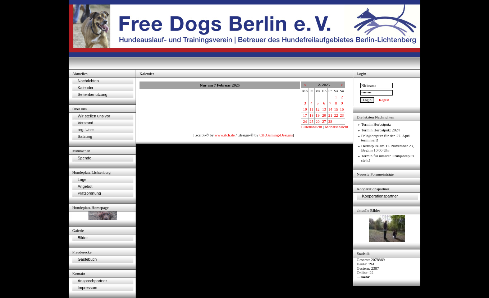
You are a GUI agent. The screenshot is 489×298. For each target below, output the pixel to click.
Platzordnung (89, 193)
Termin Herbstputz (376, 124)
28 (330, 121)
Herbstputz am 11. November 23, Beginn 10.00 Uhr (387, 148)
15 (336, 109)
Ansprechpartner (92, 281)
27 (324, 121)
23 (342, 115)
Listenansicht (311, 127)
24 (305, 121)
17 (305, 115)
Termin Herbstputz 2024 (380, 130)
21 (330, 115)
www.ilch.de (225, 135)
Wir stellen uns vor (94, 116)
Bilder (83, 238)
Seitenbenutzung (93, 94)
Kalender (85, 87)
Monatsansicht (336, 127)
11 (312, 109)
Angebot (85, 186)
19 (318, 115)
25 (312, 121)
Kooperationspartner (380, 196)
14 (330, 109)
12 (318, 109)
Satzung (85, 136)
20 (324, 115)
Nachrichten (88, 81)
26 (318, 121)
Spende (84, 158)
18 (312, 115)
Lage (82, 179)
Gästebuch (87, 259)
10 (305, 109)
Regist (384, 100)
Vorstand (85, 123)
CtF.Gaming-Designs (276, 135)
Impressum (87, 287)
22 (336, 115)
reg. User (86, 129)
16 (342, 109)
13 (324, 109)
